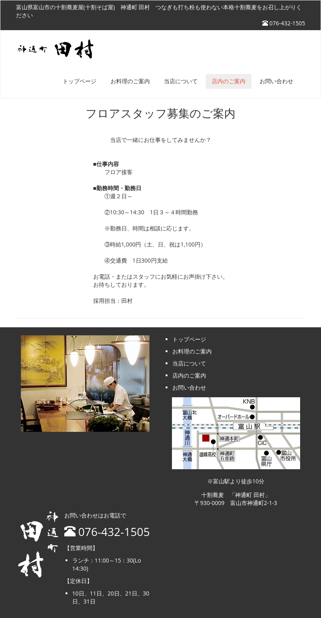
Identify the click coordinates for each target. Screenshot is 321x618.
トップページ (79, 81)
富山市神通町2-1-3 (253, 503)
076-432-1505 (283, 23)
